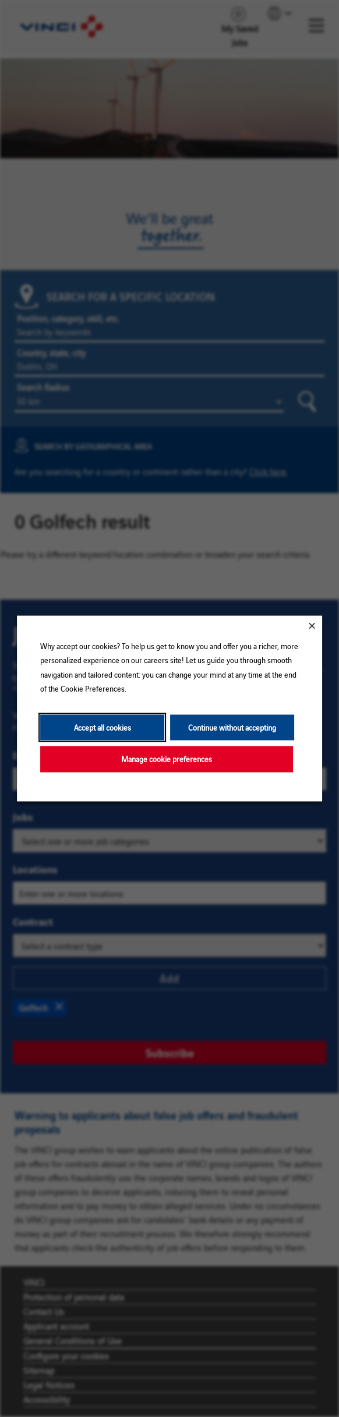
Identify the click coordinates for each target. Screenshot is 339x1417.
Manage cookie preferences (166, 758)
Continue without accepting (232, 726)
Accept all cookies (102, 726)
